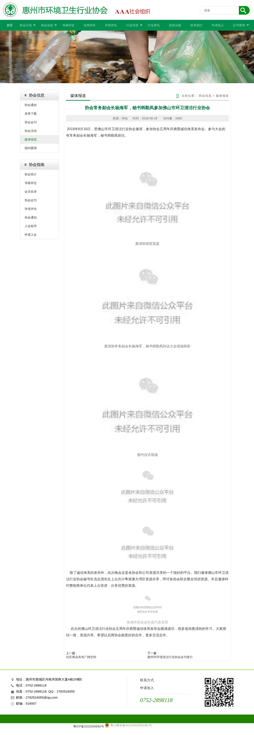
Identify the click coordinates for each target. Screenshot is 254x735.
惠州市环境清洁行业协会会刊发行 (170, 657)
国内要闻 (31, 148)
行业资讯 (154, 25)
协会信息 (49, 25)
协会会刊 (31, 122)
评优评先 (111, 25)
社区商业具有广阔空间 (81, 657)
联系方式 (147, 680)
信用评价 (90, 25)
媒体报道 (31, 139)
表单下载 (31, 113)
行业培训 (134, 25)
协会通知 (31, 105)
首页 (10, 25)
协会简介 (31, 174)
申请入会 (31, 234)
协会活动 (31, 131)
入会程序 (31, 226)
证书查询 (241, 25)
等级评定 (68, 25)
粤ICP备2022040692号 (88, 726)
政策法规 (175, 25)
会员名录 (31, 191)
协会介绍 (28, 25)
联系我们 (196, 25)
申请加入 (218, 25)
